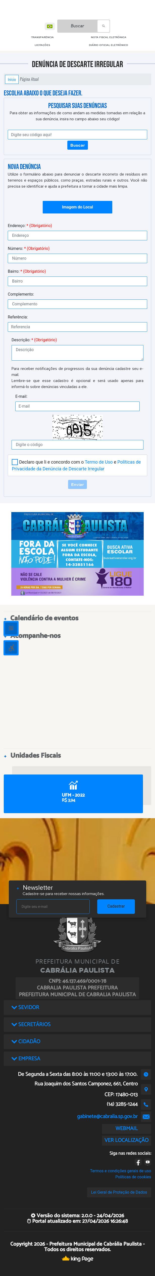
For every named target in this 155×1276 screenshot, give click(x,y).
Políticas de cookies (133, 1177)
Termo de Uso (99, 462)
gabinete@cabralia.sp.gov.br (107, 1116)
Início (12, 79)
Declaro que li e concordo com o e (76, 465)
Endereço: (30, 225)
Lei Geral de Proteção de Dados (119, 1192)
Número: (29, 248)
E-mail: (21, 396)
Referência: (18, 317)
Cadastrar (116, 906)
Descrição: (34, 340)
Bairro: (27, 271)
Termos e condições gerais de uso (120, 1171)
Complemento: (21, 294)
